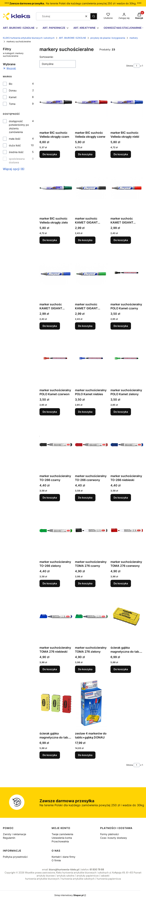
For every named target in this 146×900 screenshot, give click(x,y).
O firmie (56, 860)
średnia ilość (16, 152)
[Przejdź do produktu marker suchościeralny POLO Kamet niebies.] (91, 359)
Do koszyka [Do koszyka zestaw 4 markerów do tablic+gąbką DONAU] (85, 755)
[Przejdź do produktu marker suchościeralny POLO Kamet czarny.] (126, 274)
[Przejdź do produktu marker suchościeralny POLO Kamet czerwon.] (55, 359)
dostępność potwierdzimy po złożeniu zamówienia (19, 127)
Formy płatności (109, 834)
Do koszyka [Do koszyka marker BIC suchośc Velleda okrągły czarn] (50, 154)
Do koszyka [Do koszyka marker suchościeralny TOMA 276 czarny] (85, 583)
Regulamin (9, 837)
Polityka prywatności (15, 856)
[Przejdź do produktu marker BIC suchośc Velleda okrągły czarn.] (55, 102)
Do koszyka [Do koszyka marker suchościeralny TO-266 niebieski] (121, 497)
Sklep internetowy (69, 895)
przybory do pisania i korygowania (107, 37)
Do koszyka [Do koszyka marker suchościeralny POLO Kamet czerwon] (50, 411)
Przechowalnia (60, 841)
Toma (12, 103)
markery (134, 37)
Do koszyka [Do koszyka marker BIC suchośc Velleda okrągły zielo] (50, 240)
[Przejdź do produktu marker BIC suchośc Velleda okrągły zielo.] (55, 188)
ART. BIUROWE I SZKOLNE (72, 37)
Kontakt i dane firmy (63, 856)
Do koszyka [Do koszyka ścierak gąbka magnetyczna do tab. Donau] (121, 669)
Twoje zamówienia (62, 834)
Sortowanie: (46, 56)
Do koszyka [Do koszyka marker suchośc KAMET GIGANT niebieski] (50, 325)
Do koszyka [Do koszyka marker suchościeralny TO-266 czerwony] (85, 497)
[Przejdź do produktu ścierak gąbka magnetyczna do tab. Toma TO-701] (55, 703)
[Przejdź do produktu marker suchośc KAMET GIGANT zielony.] (91, 274)
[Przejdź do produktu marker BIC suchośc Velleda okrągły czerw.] (91, 102)
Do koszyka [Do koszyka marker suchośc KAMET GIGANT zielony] (85, 325)
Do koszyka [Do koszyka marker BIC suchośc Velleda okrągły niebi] (121, 154)
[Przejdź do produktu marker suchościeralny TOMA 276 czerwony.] (126, 531)
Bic (10, 83)
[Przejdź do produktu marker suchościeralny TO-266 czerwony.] (91, 445)
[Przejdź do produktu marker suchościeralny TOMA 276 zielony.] (91, 617)
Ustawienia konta (62, 837)
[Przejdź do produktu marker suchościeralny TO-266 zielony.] (55, 531)
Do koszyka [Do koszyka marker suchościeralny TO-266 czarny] (50, 497)
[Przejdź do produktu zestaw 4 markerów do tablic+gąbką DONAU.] (91, 703)
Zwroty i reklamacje (14, 834)
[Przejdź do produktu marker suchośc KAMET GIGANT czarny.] (91, 188)
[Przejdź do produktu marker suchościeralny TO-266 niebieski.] (126, 445)
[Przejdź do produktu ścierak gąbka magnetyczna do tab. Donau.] (126, 617)
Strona (129, 65)
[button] (93, 16)
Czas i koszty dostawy (113, 837)
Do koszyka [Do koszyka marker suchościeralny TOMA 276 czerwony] (121, 583)
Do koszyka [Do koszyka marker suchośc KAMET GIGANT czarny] (85, 240)
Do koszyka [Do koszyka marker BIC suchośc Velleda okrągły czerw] (85, 154)
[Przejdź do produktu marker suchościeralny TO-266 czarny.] (55, 445)
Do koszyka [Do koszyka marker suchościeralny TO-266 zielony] (50, 583)
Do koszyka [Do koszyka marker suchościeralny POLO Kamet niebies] (85, 411)
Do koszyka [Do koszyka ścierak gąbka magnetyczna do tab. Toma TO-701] (50, 755)
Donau (12, 90)
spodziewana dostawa (17, 160)
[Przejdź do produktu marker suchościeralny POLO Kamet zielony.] (126, 359)
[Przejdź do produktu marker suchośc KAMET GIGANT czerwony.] (126, 188)
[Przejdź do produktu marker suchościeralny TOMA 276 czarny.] (91, 531)
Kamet (12, 97)
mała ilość (14, 138)
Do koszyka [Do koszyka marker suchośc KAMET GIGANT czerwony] (121, 240)
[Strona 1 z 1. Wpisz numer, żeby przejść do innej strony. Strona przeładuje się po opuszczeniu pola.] (136, 66)
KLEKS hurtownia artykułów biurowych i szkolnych (29, 37)
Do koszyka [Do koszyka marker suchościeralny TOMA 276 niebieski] (50, 669)
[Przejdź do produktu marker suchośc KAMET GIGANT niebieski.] (55, 274)
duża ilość (15, 145)
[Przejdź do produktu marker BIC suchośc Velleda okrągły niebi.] (126, 102)
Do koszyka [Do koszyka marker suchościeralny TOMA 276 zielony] (85, 669)
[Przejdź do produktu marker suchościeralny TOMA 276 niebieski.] (55, 617)
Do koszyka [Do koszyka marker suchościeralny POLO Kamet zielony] (121, 411)
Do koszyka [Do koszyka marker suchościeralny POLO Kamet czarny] (121, 325)
